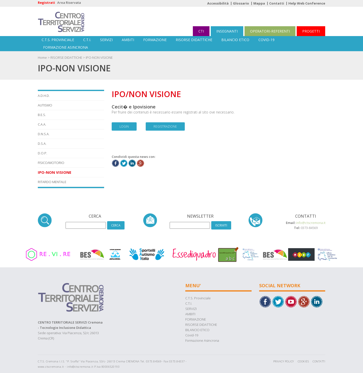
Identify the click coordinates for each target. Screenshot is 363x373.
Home (42, 57)
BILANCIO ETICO (235, 39)
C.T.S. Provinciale (58, 39)
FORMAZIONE (155, 39)
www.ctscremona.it (51, 366)
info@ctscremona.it (310, 222)
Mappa (259, 3)
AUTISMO (45, 105)
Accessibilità (218, 3)
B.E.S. (42, 114)
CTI (201, 31)
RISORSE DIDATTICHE (194, 39)
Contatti (276, 3)
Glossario (241, 3)
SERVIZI (106, 39)
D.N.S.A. (43, 134)
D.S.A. (42, 143)
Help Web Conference (306, 3)
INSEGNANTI (227, 31)
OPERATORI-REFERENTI (270, 31)
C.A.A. (42, 124)
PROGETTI (311, 31)
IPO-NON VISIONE (99, 57)
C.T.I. (87, 39)
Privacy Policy (283, 361)
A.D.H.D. (44, 95)
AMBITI (128, 39)
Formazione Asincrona (65, 47)
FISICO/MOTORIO (51, 162)
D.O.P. (42, 153)
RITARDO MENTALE (52, 182)
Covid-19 (266, 39)
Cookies (303, 361)
